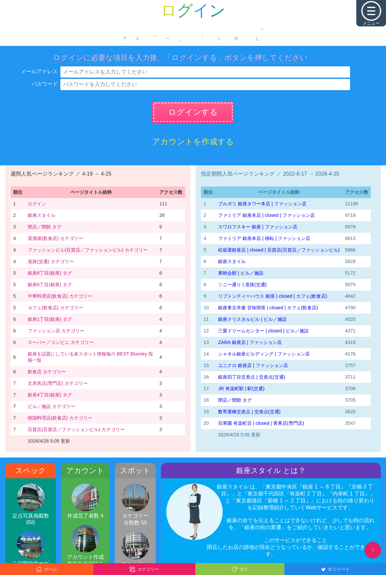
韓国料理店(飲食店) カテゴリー (60, 418)
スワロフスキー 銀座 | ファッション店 (257, 226)
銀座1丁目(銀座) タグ (50, 319)
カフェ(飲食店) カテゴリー (55, 307)
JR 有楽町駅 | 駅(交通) (241, 388)
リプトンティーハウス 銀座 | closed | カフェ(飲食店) (272, 296)
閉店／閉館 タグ (44, 226)
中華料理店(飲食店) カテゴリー (60, 296)
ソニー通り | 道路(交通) (242, 284)
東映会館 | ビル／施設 (241, 273)
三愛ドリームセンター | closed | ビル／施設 (263, 330)
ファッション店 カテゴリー (56, 330)
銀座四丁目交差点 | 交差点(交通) (251, 377)
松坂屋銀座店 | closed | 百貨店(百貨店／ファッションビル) (279, 250)
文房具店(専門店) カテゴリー (58, 383)
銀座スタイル (41, 215)
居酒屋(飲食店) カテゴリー (55, 238)
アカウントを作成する (193, 141)
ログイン (37, 203)
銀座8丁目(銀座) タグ (50, 273)
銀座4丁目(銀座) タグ (50, 394)
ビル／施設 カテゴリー (51, 406)
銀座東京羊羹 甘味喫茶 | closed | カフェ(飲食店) (268, 307)
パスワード (44, 84)
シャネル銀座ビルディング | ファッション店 (264, 353)
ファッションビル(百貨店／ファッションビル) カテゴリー (88, 250)
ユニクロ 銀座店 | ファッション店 (253, 365)
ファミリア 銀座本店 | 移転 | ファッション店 (264, 238)
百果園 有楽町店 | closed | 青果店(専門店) (261, 423)
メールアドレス (39, 71)
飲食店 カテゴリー (47, 371)
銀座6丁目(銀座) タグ (50, 284)
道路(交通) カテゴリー (51, 261)
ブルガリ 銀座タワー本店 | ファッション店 (262, 203)
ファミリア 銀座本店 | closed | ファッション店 (266, 215)
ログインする (193, 112)
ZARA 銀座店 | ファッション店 (250, 342)
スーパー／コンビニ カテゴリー (61, 342)
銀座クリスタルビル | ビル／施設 (252, 319)
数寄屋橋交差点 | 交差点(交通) (249, 411)
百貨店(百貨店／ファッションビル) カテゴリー (76, 429)
